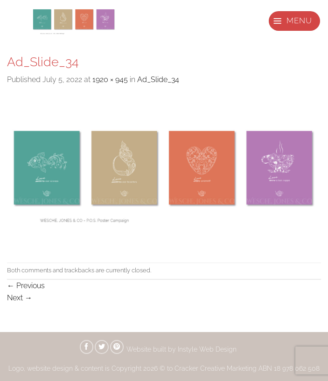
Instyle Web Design (208, 349)
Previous (26, 285)
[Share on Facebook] (87, 347)
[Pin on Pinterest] (117, 347)
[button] (294, 21)
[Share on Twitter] (102, 347)
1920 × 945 (110, 79)
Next (19, 297)
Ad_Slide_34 (158, 79)
